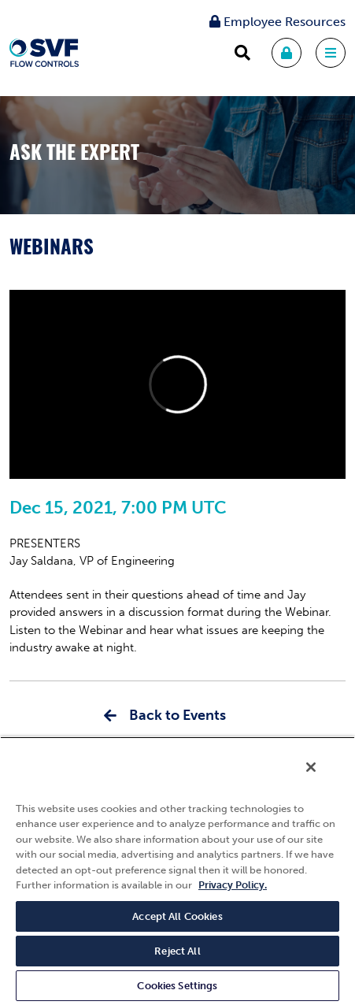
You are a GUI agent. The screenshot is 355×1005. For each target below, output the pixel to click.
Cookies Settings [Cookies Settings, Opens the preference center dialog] (177, 986)
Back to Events (177, 715)
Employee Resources (277, 21)
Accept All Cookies (177, 916)
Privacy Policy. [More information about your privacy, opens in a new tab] (232, 885)
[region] (177, 870)
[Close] (311, 767)
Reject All (177, 951)
